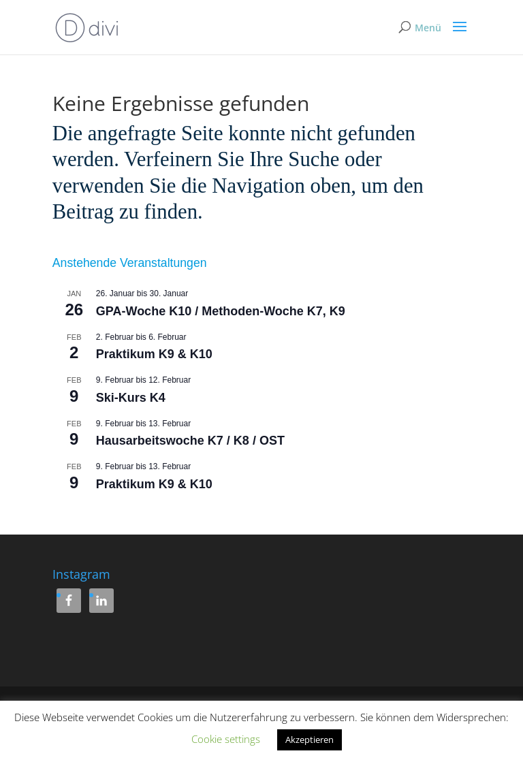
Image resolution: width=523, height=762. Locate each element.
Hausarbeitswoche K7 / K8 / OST (190, 440)
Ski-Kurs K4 (130, 397)
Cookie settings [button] (225, 739)
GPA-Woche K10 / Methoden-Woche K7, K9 (220, 311)
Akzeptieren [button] (309, 739)
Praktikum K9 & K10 (154, 354)
